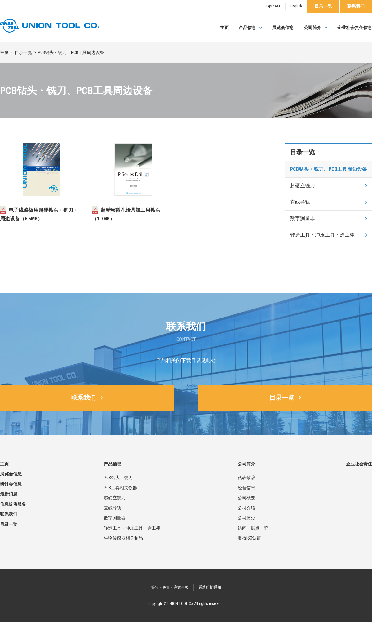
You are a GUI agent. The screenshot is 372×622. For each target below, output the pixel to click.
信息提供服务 (13, 504)
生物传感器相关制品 (123, 537)
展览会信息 (283, 27)
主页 (224, 27)
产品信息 (247, 27)
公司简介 (312, 27)
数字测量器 (302, 218)
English (296, 6)
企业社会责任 (359, 463)
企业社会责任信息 (354, 27)
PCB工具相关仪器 (120, 487)
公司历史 (246, 517)
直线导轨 (300, 202)
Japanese (272, 6)
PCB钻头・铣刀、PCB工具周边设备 (328, 169)
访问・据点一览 (253, 528)
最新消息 (8, 493)
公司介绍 (246, 507)
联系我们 (356, 6)
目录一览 (323, 6)
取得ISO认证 (249, 537)
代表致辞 (246, 477)
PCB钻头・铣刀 (118, 477)
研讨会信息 (11, 484)
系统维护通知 (210, 587)
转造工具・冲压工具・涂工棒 (322, 235)
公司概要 (246, 497)
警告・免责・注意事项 (169, 587)
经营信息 (246, 487)
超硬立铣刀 (302, 186)
